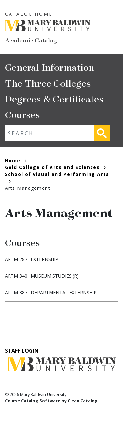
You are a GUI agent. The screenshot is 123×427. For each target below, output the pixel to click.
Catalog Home (28, 14)
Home (16, 160)
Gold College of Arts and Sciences (55, 167)
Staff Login (22, 350)
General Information (49, 67)
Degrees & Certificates (54, 98)
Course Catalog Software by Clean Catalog (51, 401)
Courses (22, 114)
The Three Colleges (48, 82)
